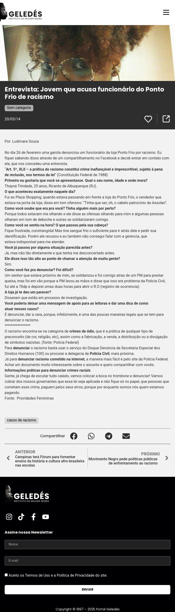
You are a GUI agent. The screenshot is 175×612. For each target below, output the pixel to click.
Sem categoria (19, 107)
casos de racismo (21, 420)
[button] (74, 436)
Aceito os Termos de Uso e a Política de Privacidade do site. (58, 575)
